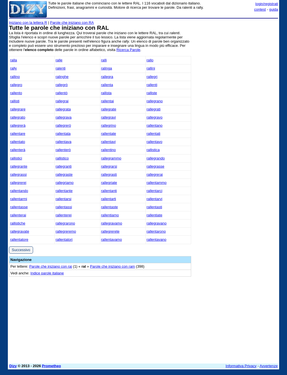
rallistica (153, 150)
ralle (59, 60)
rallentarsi (63, 199)
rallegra (107, 77)
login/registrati (266, 4)
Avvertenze (269, 366)
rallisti (14, 101)
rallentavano (156, 239)
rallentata (62, 133)
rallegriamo (64, 182)
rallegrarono (65, 223)
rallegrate (108, 109)
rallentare (17, 133)
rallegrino (108, 125)
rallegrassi (18, 174)
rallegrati (154, 109)
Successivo (21, 250)
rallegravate (19, 231)
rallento (16, 93)
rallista (106, 93)
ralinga (106, 68)
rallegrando (156, 158)
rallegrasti (109, 174)
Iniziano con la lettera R (28, 22)
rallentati (153, 133)
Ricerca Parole (128, 50)
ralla (13, 60)
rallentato (17, 142)
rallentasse (19, 207)
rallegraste (64, 174)
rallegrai (61, 101)
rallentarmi (18, 199)
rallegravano (157, 223)
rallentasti (154, 207)
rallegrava (63, 117)
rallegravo (155, 117)
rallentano (155, 125)
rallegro (16, 85)
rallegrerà (18, 125)
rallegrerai (155, 174)
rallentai (107, 101)
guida (273, 9)
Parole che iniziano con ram (112, 266)
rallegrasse (156, 166)
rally (13, 68)
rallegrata (63, 109)
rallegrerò (63, 125)
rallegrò (61, 85)
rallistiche (17, 223)
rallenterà (17, 150)
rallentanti (109, 191)
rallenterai (18, 215)
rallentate (108, 133)
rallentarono (156, 231)
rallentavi (108, 142)
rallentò (61, 93)
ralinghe (61, 77)
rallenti (152, 85)
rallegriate (109, 182)
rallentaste (109, 207)
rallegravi (108, 117)
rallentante (64, 191)
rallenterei (63, 215)
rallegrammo (111, 158)
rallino (15, 77)
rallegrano (155, 101)
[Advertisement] (236, 55)
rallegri (152, 77)
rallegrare (18, 109)
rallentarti (108, 199)
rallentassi (63, 207)
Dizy (13, 366)
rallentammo (157, 182)
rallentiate (154, 215)
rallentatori (64, 239)
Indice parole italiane (47, 273)
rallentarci (154, 191)
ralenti (60, 68)
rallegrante (18, 166)
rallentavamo (111, 239)
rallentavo (154, 142)
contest (260, 9)
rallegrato (17, 117)
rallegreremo (65, 231)
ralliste (152, 93)
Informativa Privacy (241, 366)
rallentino (108, 150)
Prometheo (51, 366)
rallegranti (63, 166)
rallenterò (63, 150)
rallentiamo (110, 215)
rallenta (107, 85)
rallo (150, 60)
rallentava (63, 142)
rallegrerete (110, 231)
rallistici (16, 158)
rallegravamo (111, 223)
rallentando (19, 191)
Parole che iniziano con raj (50, 266)
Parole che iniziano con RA (72, 22)
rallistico (62, 158)
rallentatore (19, 239)
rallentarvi (154, 199)
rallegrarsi (109, 166)
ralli (104, 60)
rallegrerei (18, 182)
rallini (151, 68)
